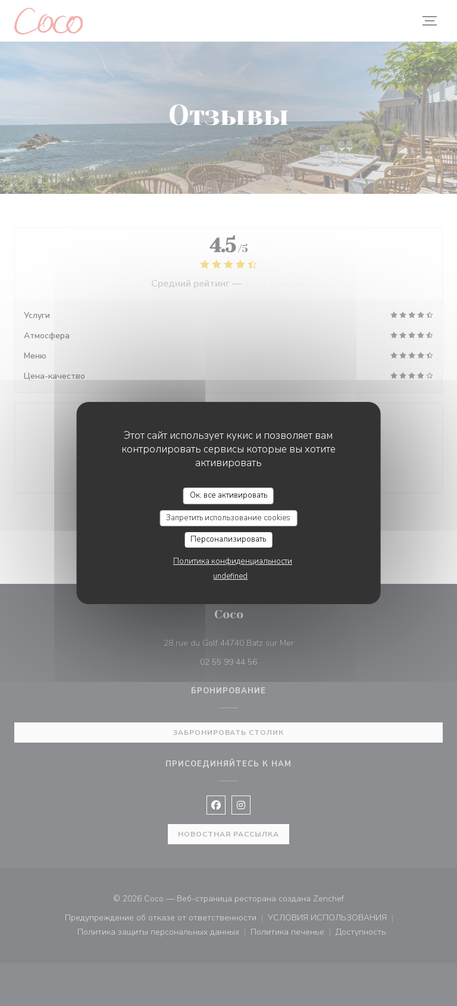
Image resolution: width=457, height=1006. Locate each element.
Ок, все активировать (228, 495)
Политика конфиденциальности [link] (232, 561)
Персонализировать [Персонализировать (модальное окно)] (228, 539)
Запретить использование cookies (228, 518)
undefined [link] (230, 576)
